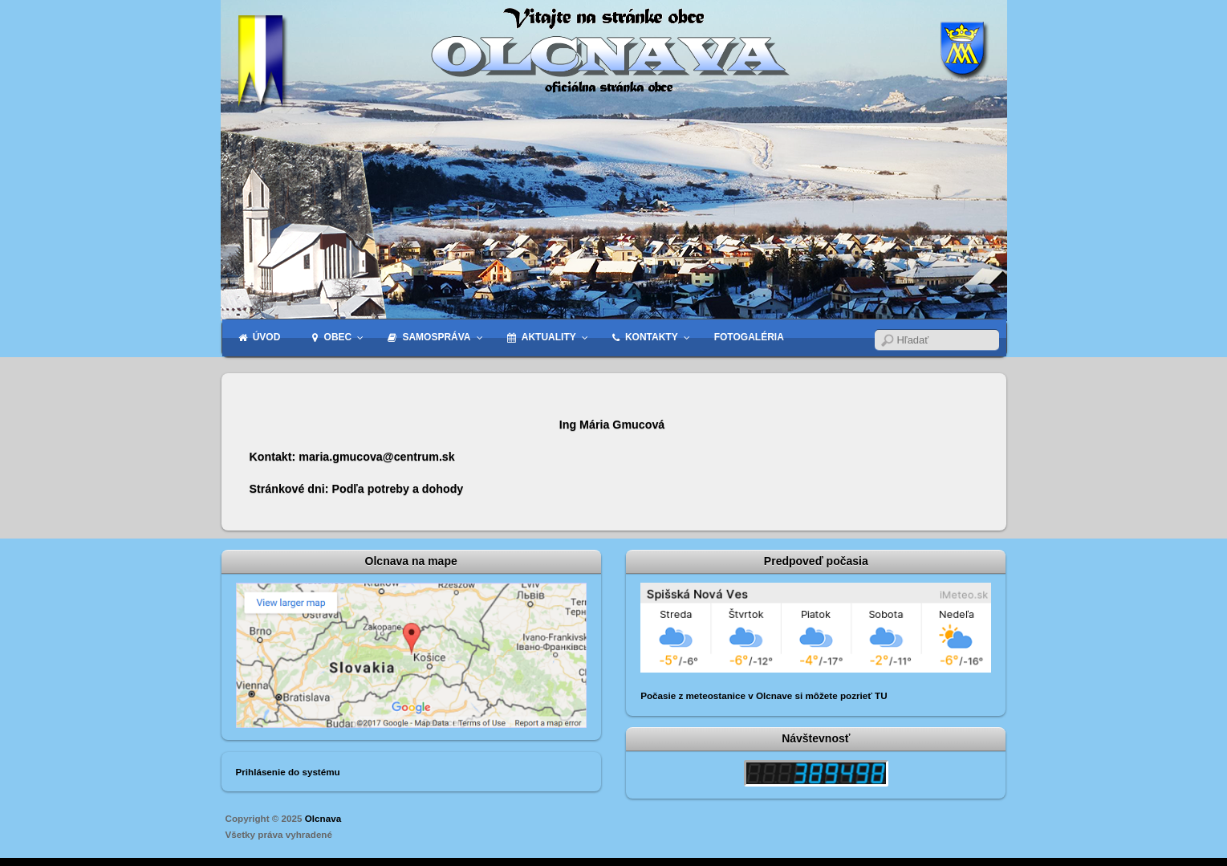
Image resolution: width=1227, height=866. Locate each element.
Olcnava (323, 818)
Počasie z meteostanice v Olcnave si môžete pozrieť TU (763, 695)
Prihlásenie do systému (288, 771)
